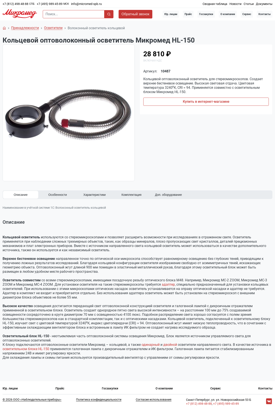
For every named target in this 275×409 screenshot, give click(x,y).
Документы (264, 4)
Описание (21, 194)
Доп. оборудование (168, 194)
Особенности (57, 194)
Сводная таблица (215, 4)
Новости (235, 4)
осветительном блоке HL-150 (26, 349)
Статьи (249, 4)
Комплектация (132, 194)
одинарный (151, 345)
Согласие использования (153, 399)
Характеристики (94, 194)
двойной (170, 345)
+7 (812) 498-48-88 (15, 4)
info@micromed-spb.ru (86, 4)
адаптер (168, 284)
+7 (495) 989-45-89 (50, 4)
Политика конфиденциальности (98, 399)
